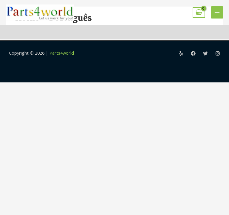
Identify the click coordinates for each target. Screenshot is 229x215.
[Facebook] (193, 53)
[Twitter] (205, 53)
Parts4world (61, 53)
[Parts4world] (40, 12)
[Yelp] (181, 53)
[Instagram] (217, 53)
